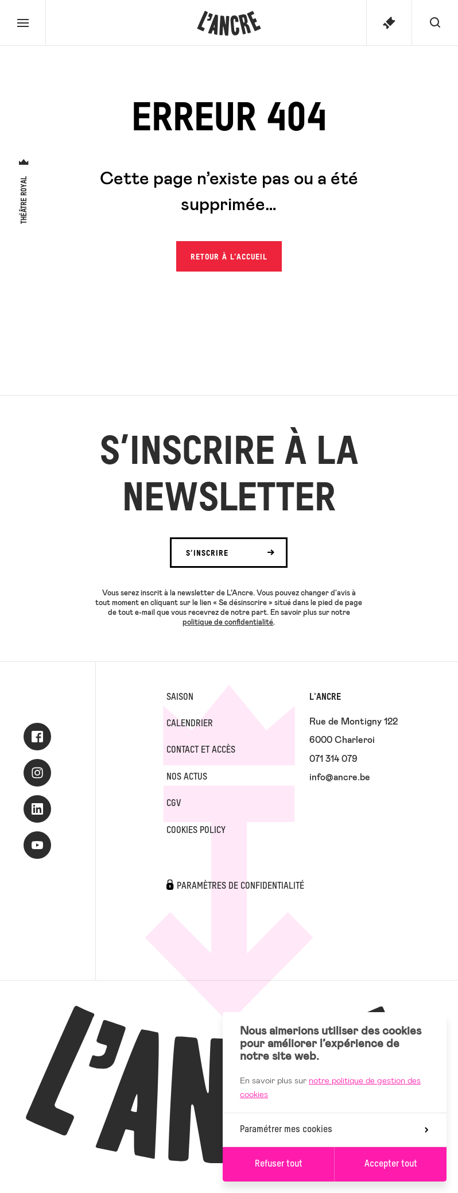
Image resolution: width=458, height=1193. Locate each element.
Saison (179, 697)
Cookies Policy (196, 830)
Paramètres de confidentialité (240, 886)
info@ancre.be (339, 776)
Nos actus (186, 777)
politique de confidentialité (228, 621)
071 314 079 (333, 758)
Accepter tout (390, 1164)
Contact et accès (200, 750)
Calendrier (189, 724)
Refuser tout (278, 1164)
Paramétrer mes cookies (334, 1129)
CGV (173, 803)
